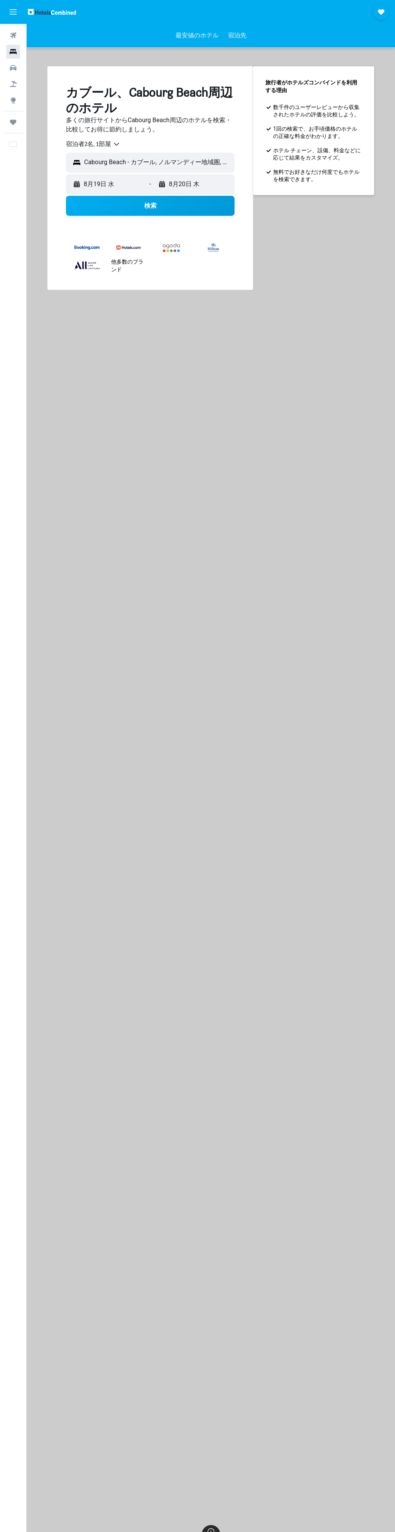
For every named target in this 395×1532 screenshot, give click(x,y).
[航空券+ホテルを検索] (13, 84)
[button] (13, 11)
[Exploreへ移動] (13, 100)
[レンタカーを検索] (13, 68)
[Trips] (13, 122)
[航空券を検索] (13, 35)
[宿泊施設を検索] (13, 51)
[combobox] (93, 144)
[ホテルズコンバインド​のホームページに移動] (52, 12)
